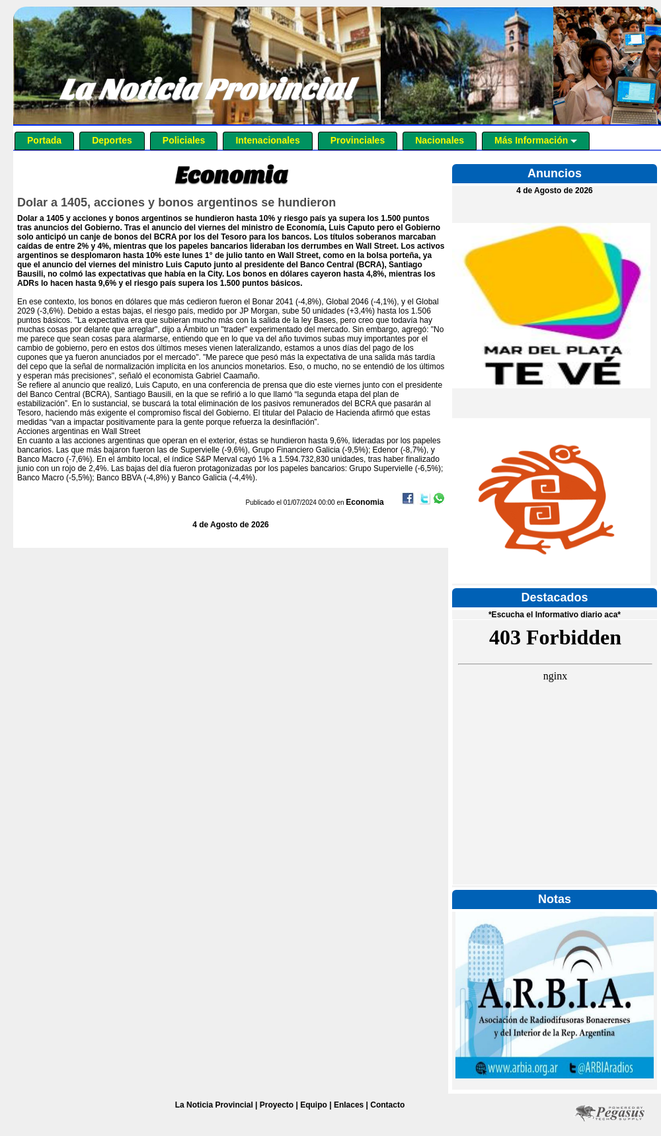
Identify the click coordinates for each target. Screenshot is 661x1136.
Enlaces (349, 1105)
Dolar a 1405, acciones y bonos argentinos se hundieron (176, 202)
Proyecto (276, 1105)
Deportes (112, 140)
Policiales (184, 140)
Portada (44, 140)
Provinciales (357, 140)
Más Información (535, 140)
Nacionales (439, 140)
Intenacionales (267, 140)
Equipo (313, 1105)
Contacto (387, 1105)
